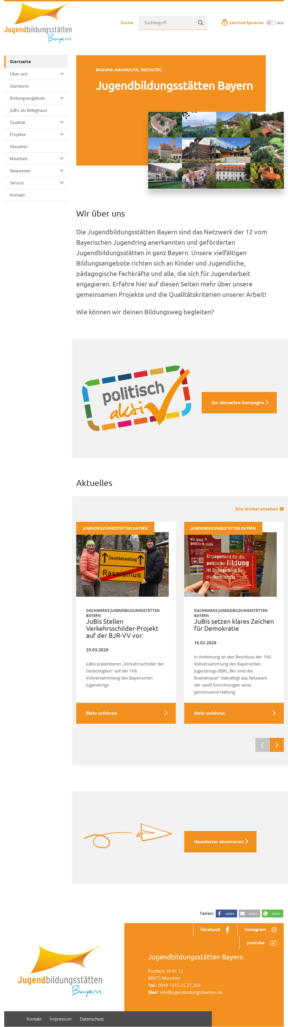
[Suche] (200, 22)
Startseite (20, 61)
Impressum (61, 1019)
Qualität (37, 122)
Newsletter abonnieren (219, 842)
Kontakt (17, 195)
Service (37, 183)
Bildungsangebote (37, 98)
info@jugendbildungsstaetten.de (191, 992)
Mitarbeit (37, 158)
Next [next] (277, 745)
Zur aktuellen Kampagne (238, 403)
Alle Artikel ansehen (256, 509)
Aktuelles (19, 146)
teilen (230, 913)
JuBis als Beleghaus (28, 110)
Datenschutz (92, 1019)
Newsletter (37, 170)
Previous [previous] (262, 745)
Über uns (37, 74)
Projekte (37, 134)
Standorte (19, 86)
